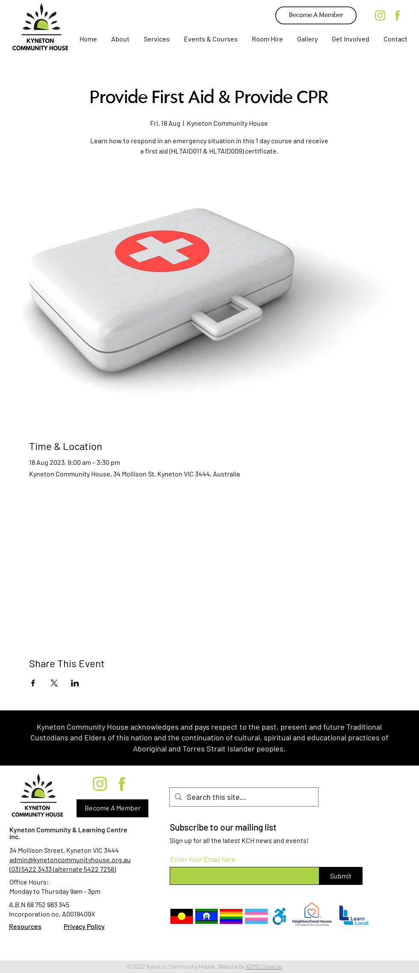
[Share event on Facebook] (33, 683)
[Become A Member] (316, 15)
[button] (156, 39)
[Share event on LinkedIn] (75, 683)
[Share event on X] (54, 683)
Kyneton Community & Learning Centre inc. (68, 832)
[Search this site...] (243, 797)
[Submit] (341, 876)
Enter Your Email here (203, 859)
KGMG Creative (264, 966)
